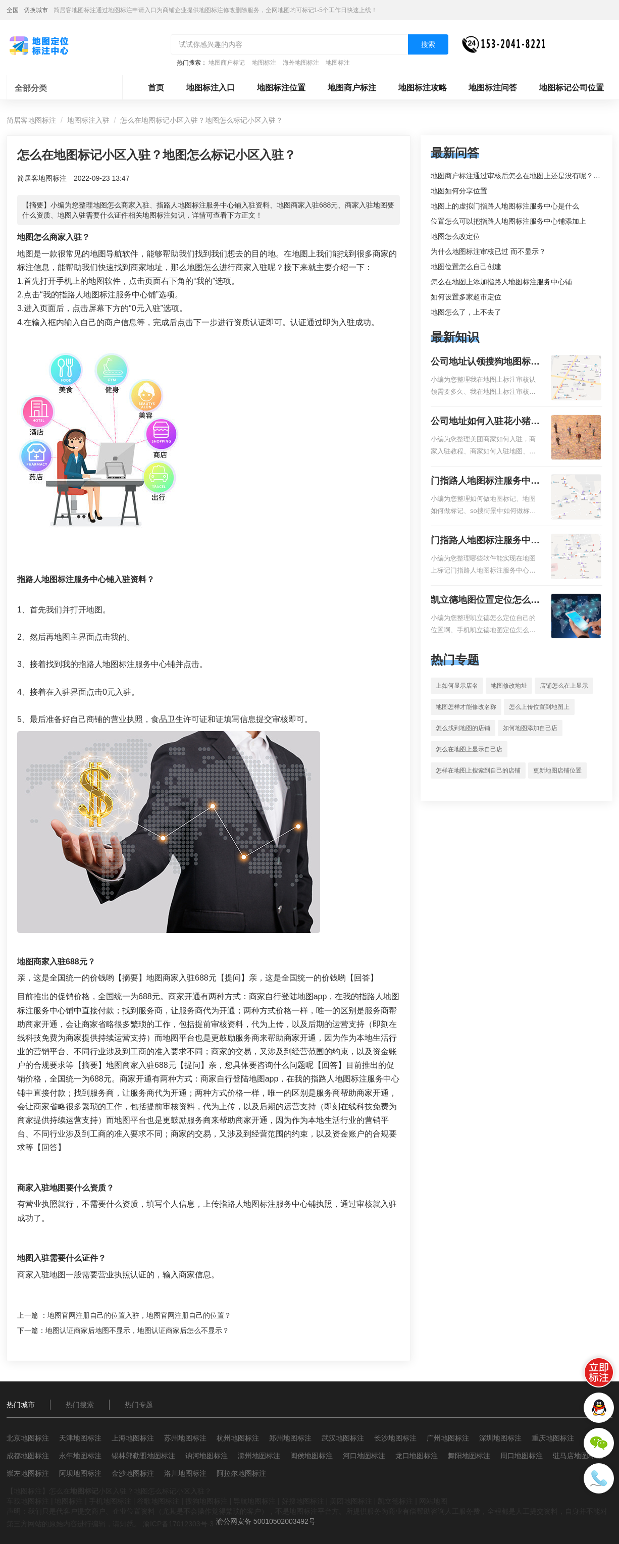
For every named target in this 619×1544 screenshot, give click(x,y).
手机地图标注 (110, 1501)
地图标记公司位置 (571, 87)
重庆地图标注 (553, 1438)
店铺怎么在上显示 (564, 685)
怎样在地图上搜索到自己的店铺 (478, 770)
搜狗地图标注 (206, 1501)
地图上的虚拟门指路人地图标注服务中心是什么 (505, 206)
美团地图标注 (351, 1501)
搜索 (428, 44)
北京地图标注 (28, 1438)
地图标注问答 (493, 87)
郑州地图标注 (290, 1438)
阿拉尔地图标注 (241, 1473)
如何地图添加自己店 (530, 728)
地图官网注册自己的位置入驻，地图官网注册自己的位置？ (139, 1315)
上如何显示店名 (457, 685)
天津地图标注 (80, 1438)
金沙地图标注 (133, 1473)
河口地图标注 (364, 1456)
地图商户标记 (227, 62)
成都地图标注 (28, 1456)
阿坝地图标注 (80, 1473)
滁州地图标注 (259, 1456)
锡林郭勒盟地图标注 (143, 1456)
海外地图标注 (301, 62)
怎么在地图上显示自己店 (469, 749)
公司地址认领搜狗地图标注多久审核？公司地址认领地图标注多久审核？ (485, 362)
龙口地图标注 (416, 1456)
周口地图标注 (521, 1456)
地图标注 (264, 62)
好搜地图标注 (303, 1501)
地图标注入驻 (88, 120)
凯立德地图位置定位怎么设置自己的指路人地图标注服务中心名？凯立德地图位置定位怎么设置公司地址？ (485, 601)
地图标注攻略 (422, 87)
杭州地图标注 (238, 1438)
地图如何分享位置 (459, 191)
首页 (156, 87)
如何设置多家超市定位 (466, 297)
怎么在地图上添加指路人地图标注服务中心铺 (501, 282)
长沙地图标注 (395, 1438)
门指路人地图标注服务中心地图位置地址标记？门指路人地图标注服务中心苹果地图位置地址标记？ (485, 541)
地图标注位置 (281, 87)
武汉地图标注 (343, 1438)
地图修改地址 (509, 685)
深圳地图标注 (500, 1438)
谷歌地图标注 (158, 1501)
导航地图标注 (254, 1501)
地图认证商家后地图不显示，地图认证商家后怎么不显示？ (137, 1330)
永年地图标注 (80, 1456)
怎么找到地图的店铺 (463, 728)
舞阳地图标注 (469, 1456)
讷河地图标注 (206, 1456)
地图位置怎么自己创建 (466, 267)
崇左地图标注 (28, 1473)
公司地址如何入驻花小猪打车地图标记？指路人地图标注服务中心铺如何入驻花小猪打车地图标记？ (485, 422)
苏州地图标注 (185, 1438)
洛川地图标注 (185, 1473)
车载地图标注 (28, 1501)
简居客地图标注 (31, 120)
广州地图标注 (448, 1438)
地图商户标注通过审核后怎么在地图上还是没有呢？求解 (519, 176)
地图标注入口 (210, 87)
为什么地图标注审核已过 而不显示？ (488, 251)
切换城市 (36, 10)
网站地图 (433, 1501)
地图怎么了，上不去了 (466, 312)
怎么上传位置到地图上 (539, 706)
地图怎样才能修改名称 (466, 706)
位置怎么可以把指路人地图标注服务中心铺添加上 (508, 221)
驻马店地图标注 (577, 1456)
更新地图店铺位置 (557, 770)
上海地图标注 (133, 1438)
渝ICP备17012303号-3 (178, 1524)
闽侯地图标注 (311, 1456)
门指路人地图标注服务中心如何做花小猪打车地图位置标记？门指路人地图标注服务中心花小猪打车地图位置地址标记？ (485, 482)
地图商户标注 (352, 87)
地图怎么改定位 (455, 236)
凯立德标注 (395, 1501)
